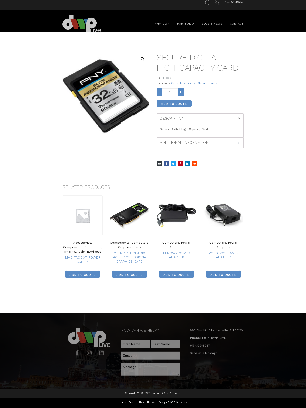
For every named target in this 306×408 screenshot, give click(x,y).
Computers (178, 83)
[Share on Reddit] (194, 163)
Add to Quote (174, 103)
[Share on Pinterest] (180, 163)
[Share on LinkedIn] (187, 163)
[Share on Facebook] (166, 163)
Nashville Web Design (153, 400)
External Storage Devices (202, 83)
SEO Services (178, 400)
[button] (142, 59)
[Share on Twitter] (173, 163)
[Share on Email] (159, 163)
